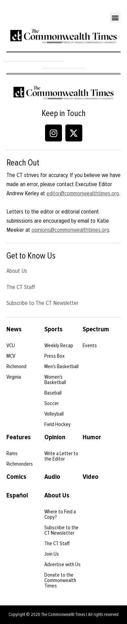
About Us (16, 270)
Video (91, 477)
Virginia (13, 377)
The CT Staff (20, 287)
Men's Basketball (61, 366)
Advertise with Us (62, 564)
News (14, 329)
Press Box (54, 356)
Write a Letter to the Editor (61, 456)
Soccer (51, 403)
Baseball (53, 392)
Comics (16, 477)
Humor (92, 437)
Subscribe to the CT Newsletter (61, 530)
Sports (53, 329)
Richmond (16, 366)
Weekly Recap (58, 345)
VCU (10, 345)
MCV (10, 356)
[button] (115, 17)
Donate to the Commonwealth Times (60, 580)
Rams (12, 453)
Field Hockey (57, 424)
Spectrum (96, 329)
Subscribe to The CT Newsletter (42, 303)
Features (18, 437)
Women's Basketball (55, 380)
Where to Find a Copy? (60, 514)
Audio (52, 477)
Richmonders (19, 464)
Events (90, 345)
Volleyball (54, 413)
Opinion (54, 437)
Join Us (51, 554)
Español (17, 495)
